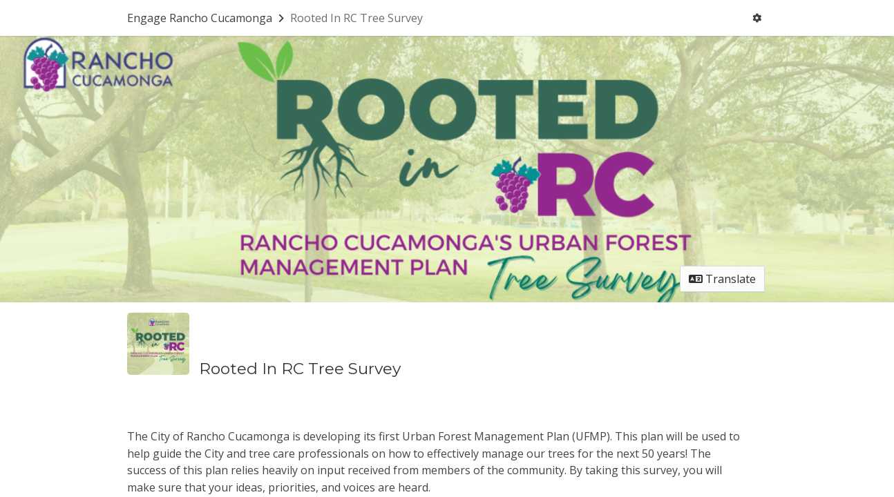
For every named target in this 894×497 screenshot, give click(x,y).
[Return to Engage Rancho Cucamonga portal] (207, 18)
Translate (722, 278)
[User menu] (757, 18)
